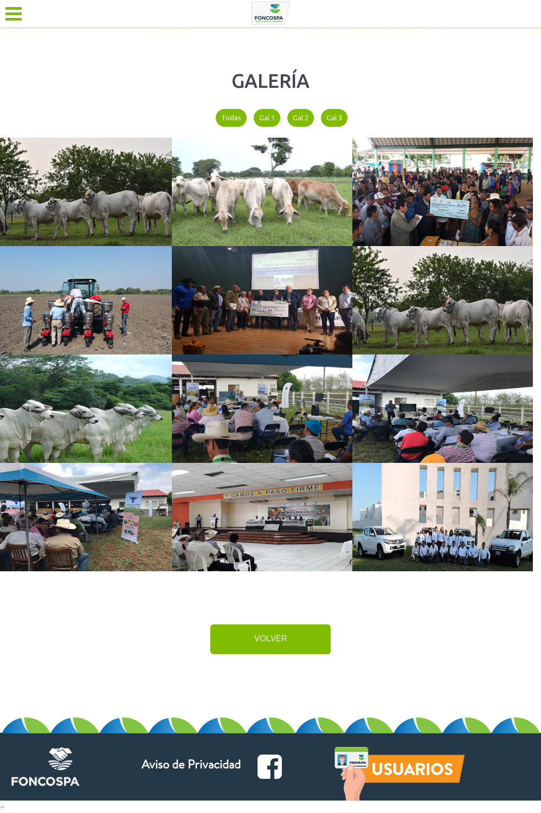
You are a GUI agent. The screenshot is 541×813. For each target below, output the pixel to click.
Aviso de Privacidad (191, 766)
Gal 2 (300, 117)
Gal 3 (334, 117)
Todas (231, 117)
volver (270, 639)
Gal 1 (267, 117)
